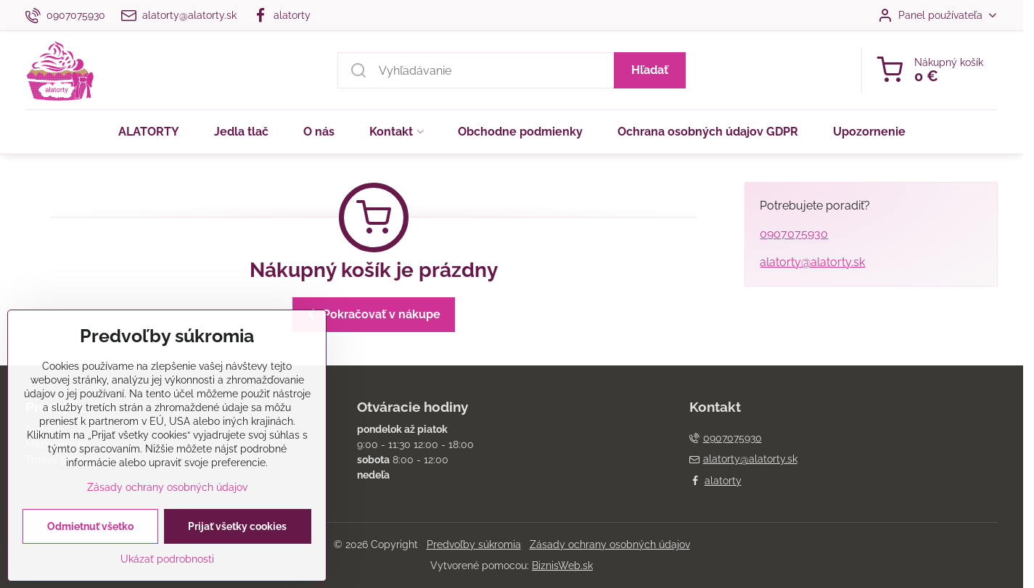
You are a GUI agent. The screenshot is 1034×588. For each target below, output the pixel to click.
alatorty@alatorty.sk (812, 262)
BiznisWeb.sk (562, 565)
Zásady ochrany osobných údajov (610, 544)
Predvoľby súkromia (474, 544)
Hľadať (649, 70)
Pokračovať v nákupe (371, 314)
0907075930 (794, 234)
